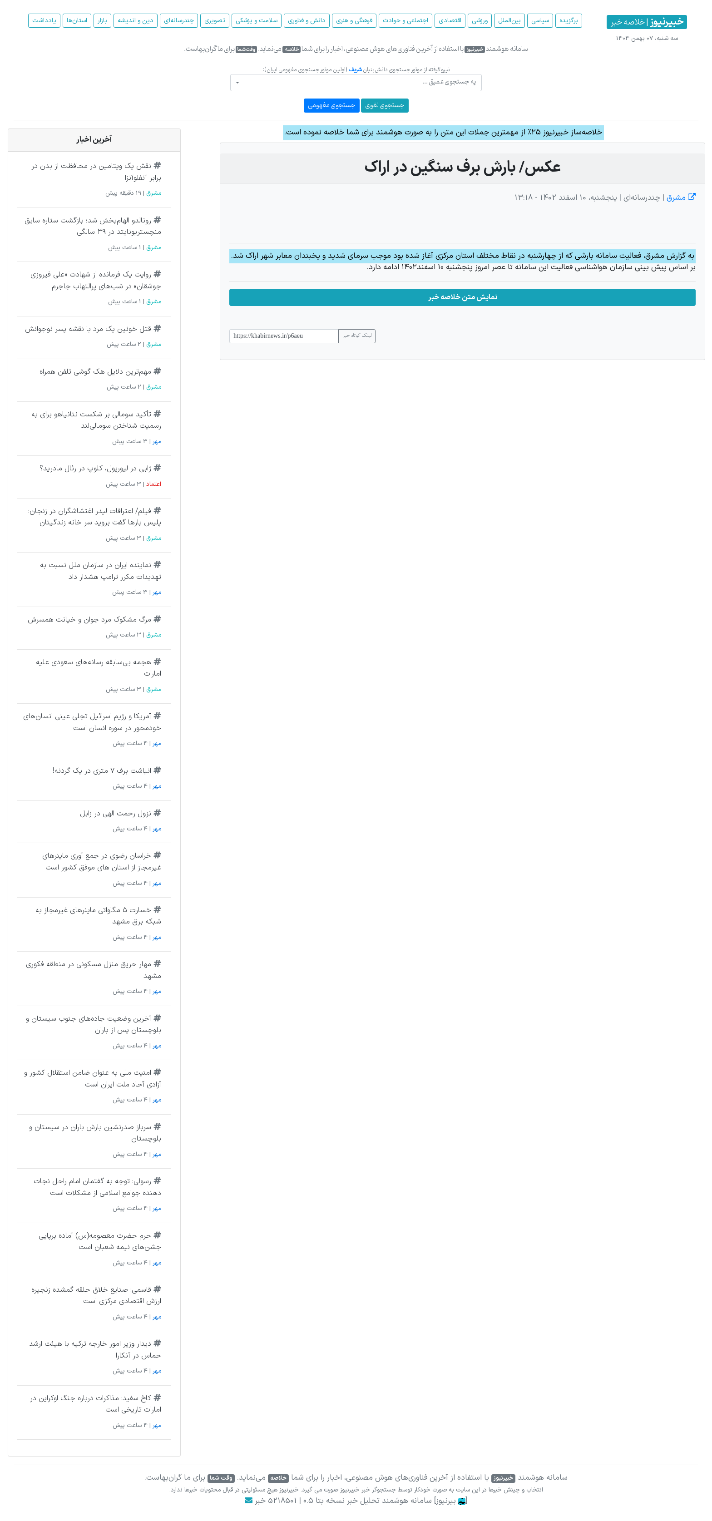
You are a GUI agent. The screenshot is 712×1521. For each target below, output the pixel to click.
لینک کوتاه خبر (356, 336)
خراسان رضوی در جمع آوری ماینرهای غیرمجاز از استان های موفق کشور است (101, 861)
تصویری (214, 20)
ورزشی (480, 20)
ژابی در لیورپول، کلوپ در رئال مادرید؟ (95, 468)
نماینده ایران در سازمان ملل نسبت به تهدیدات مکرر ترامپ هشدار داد (100, 571)
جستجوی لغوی (385, 105)
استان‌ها (77, 20)
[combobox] (356, 82)
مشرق (680, 198)
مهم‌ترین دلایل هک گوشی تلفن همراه (95, 371)
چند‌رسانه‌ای (179, 20)
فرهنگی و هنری (354, 20)
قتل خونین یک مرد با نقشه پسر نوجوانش (88, 329)
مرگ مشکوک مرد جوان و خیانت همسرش (89, 619)
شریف (355, 69)
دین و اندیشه (135, 20)
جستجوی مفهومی (332, 105)
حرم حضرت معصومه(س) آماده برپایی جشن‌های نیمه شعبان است (100, 1241)
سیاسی (540, 20)
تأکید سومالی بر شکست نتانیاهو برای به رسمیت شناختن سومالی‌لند (96, 420)
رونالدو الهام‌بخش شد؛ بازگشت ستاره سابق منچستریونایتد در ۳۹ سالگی (93, 226)
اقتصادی (450, 20)
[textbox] (359, 82)
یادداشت (44, 20)
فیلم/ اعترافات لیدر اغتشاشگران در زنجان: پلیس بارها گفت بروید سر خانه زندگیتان (94, 517)
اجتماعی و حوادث (405, 20)
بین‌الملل (509, 20)
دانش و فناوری (307, 20)
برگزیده (568, 20)
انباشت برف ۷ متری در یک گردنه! (102, 770)
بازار (102, 20)
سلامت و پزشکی (256, 20)
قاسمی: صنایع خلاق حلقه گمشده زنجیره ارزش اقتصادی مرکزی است (96, 1295)
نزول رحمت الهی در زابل (115, 813)
